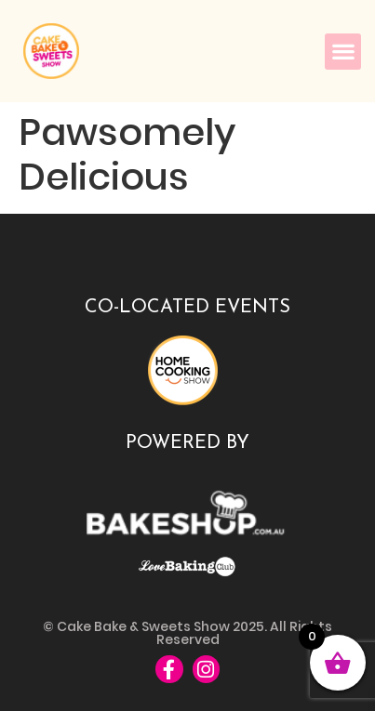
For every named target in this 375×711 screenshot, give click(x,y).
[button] (343, 51)
